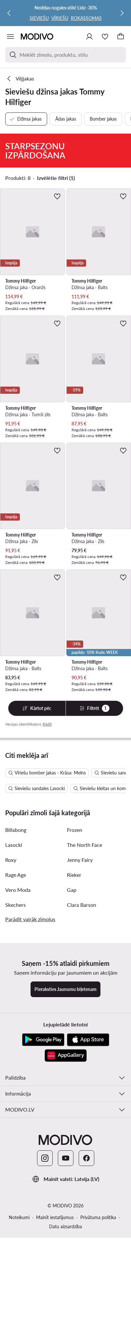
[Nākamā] (122, 13)
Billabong (15, 966)
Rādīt (47, 724)
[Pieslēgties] (89, 36)
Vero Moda (18, 1026)
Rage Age (15, 1011)
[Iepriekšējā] (9, 13)
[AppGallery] (66, 1191)
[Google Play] (43, 1175)
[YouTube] (65, 1294)
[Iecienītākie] (105, 36)
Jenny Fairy (80, 996)
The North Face (84, 981)
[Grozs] (120, 36)
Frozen (74, 966)
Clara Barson (81, 1041)
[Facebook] (86, 1294)
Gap (71, 1026)
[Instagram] (45, 1294)
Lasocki (13, 981)
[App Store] (88, 1175)
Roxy (10, 996)
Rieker (74, 1011)
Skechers (15, 1041)
